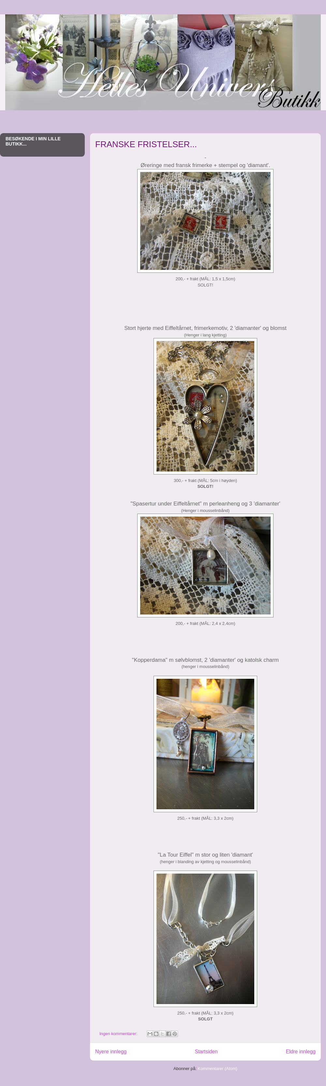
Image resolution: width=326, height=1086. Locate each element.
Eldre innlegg (301, 1051)
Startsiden (206, 1051)
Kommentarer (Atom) (217, 1068)
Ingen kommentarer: (119, 1033)
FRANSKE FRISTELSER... (146, 144)
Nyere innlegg (110, 1051)
